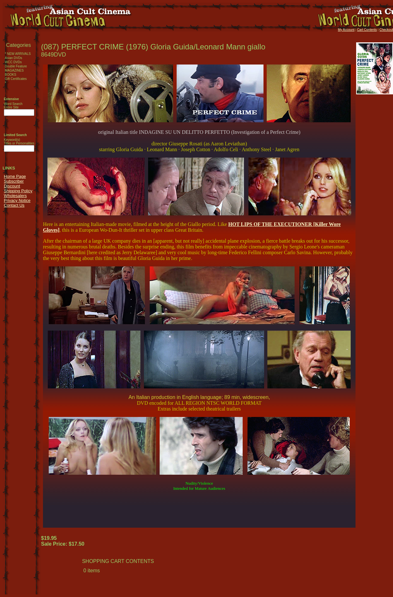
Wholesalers (15, 195)
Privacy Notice (17, 200)
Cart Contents (367, 29)
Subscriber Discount (14, 183)
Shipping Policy (18, 190)
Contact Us (14, 205)
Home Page (15, 176)
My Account (346, 29)
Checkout (386, 29)
